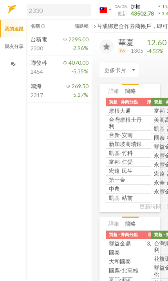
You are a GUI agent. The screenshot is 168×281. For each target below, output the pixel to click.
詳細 (113, 90)
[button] (57, 10)
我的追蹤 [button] (14, 29)
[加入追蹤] (106, 46)
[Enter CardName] (119, 70)
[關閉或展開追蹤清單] (95, 26)
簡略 (130, 90)
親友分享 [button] (14, 46)
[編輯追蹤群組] (13, 64)
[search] (59, 10)
